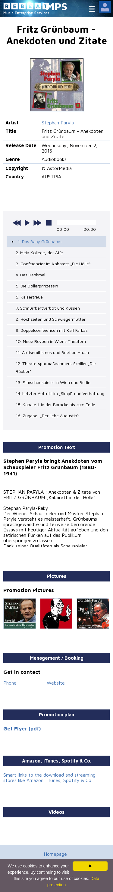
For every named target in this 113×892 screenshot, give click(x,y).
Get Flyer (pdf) (22, 728)
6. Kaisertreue (29, 296)
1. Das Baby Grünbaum (39, 241)
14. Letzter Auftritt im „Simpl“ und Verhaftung (60, 393)
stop (49, 223)
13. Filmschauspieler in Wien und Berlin (53, 382)
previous (17, 223)
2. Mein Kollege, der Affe (39, 252)
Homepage (55, 854)
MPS (56, 6)
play (27, 223)
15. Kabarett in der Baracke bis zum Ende (55, 404)
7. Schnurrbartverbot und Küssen (48, 308)
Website (56, 682)
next (37, 223)
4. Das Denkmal (30, 274)
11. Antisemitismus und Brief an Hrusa (52, 352)
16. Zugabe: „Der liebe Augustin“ (47, 415)
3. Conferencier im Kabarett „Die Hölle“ (53, 263)
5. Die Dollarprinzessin (37, 285)
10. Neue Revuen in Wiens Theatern (51, 341)
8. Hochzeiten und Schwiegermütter (51, 319)
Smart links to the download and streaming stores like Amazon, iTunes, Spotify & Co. (49, 777)
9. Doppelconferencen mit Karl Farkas (52, 330)
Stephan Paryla (58, 122)
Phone (10, 682)
